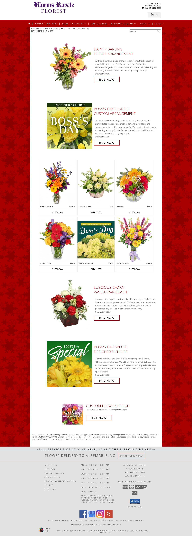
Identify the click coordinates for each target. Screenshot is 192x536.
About (145, 23)
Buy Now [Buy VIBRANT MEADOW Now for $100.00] (57, 212)
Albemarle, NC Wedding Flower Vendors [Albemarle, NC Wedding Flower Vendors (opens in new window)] (124, 520)
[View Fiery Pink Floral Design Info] (134, 182)
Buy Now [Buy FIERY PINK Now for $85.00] (134, 212)
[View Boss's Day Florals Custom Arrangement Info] (70, 126)
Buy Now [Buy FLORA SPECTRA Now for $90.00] (57, 269)
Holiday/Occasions (123, 23)
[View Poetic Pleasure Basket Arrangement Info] (96, 182)
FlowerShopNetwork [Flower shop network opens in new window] (98, 530)
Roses (65, 23)
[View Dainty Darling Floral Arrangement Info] (70, 64)
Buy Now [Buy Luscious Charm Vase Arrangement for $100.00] (106, 318)
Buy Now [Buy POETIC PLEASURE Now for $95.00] (96, 212)
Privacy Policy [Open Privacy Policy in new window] (118, 530)
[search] (159, 31)
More (159, 23)
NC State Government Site (108, 524)
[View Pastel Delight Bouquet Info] (134, 239)
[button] (154, 14)
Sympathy (79, 23)
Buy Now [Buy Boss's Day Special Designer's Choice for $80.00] (106, 381)
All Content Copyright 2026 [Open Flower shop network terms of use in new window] (71, 530)
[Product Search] (143, 31)
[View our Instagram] (100, 517)
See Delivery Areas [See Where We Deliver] (131, 456)
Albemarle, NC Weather (82, 524)
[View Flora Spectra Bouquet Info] (57, 239)
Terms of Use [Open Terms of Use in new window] (104, 532)
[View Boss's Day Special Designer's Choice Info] (70, 364)
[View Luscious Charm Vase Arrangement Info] (70, 302)
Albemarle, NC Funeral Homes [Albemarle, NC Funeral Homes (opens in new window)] (62, 520)
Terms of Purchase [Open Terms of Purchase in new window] (139, 530)
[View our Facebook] (83, 517)
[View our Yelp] (109, 517)
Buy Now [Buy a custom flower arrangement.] (98, 417)
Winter (38, 23)
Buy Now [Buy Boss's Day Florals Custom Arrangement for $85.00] (106, 143)
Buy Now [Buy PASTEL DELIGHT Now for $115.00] (134, 269)
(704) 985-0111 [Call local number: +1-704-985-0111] (155, 8)
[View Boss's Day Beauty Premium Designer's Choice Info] (96, 239)
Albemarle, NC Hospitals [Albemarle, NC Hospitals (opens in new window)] (91, 520)
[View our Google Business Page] (92, 517)
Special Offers (99, 23)
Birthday (52, 23)
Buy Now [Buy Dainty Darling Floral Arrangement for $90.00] (106, 79)
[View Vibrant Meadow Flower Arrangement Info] (57, 182)
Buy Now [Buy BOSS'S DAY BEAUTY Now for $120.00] (96, 269)
